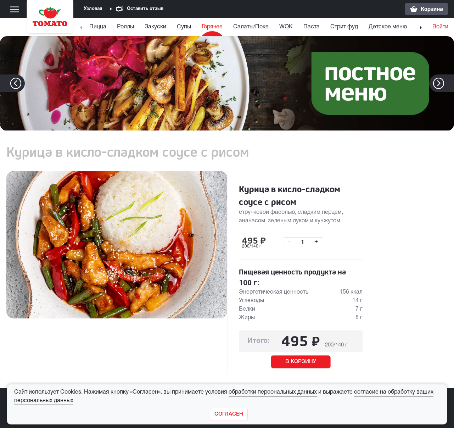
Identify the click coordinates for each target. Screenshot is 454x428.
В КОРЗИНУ (300, 361)
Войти (440, 26)
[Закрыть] (229, 414)
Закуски (155, 26)
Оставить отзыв (139, 9)
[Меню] (14, 9)
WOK (286, 26)
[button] (449, 83)
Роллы (125, 26)
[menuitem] (99, 28)
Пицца (97, 26)
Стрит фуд (344, 26)
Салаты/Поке (251, 26)
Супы (184, 26)
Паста (311, 26)
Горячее (212, 26)
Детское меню (388, 26)
